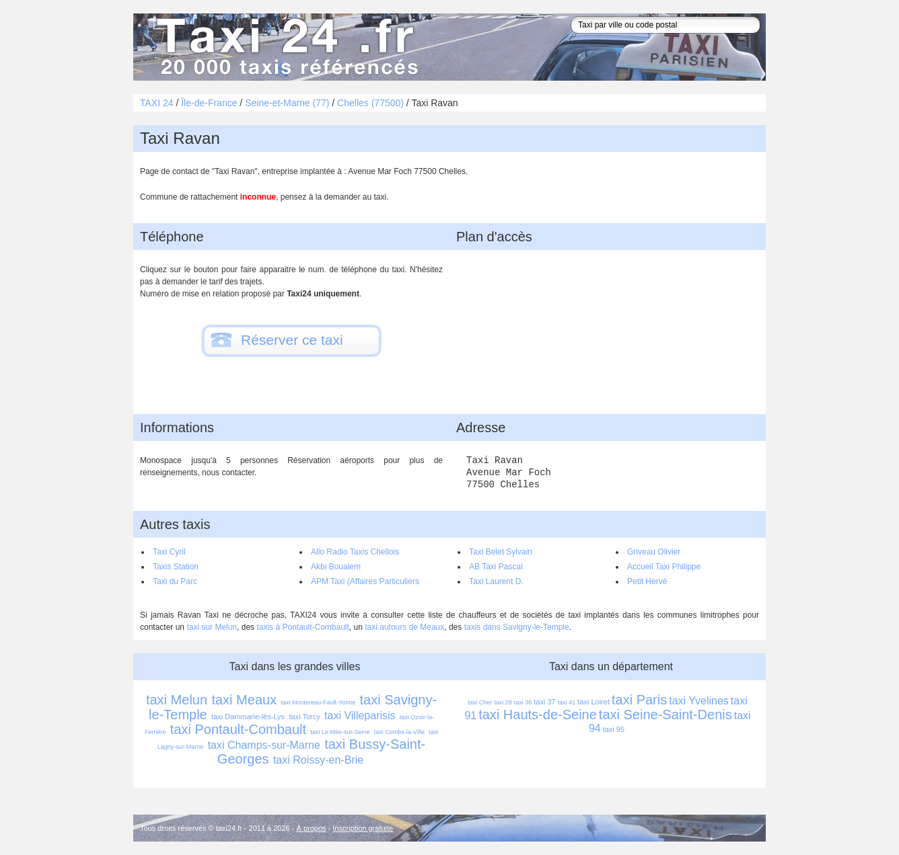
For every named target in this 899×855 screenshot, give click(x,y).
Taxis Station (176, 566)
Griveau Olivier (653, 552)
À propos (311, 828)
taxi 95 (613, 729)
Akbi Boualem (336, 566)
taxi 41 (567, 702)
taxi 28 (503, 702)
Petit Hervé (647, 581)
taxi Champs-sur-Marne (264, 745)
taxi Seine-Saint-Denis (665, 714)
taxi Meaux (244, 699)
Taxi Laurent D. (496, 581)
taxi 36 (523, 702)
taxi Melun (176, 699)
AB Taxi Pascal (496, 566)
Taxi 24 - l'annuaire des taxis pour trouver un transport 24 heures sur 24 (284, 47)
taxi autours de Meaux (404, 627)
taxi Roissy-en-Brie (318, 760)
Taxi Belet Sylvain (500, 552)
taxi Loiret (593, 702)
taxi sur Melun (211, 627)
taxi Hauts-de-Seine (537, 714)
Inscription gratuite (362, 828)
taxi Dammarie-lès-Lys (248, 716)
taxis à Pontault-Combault (302, 627)
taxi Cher (480, 702)
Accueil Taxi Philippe (663, 566)
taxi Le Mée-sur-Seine (339, 732)
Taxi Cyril (169, 552)
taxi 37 (544, 702)
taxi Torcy (304, 716)
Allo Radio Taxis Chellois (355, 552)
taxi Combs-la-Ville (399, 732)
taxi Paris (639, 699)
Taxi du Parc (175, 581)
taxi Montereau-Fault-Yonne (318, 702)
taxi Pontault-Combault (238, 729)
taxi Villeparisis (360, 715)
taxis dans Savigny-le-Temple (516, 627)
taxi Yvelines (699, 700)
